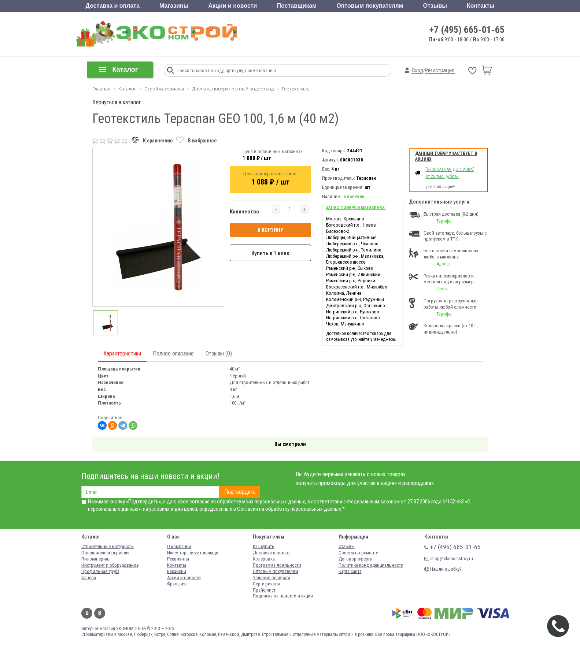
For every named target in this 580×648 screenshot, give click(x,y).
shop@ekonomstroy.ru (448, 558)
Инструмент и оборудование (109, 565)
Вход (417, 70)
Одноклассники (99, 613)
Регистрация (440, 70)
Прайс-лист (264, 590)
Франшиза (177, 583)
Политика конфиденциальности (371, 565)
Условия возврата (271, 577)
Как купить (263, 546)
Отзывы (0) (219, 353)
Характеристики (122, 353)
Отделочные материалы (105, 552)
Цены (442, 288)
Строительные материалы (107, 546)
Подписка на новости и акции (283, 596)
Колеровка (264, 559)
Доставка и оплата (113, 6)
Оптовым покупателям (369, 6)
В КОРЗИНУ (270, 230)
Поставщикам (297, 6)
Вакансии (176, 571)
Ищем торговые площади (192, 552)
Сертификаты (266, 583)
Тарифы (444, 221)
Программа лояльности (277, 565)
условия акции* (440, 186)
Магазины (173, 6)
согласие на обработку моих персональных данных (247, 501)
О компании (179, 546)
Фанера (88, 577)
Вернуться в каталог (116, 102)
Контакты (480, 6)
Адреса (443, 264)
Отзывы (435, 6)
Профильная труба (100, 571)
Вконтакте (86, 613)
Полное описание (173, 353)
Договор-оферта (355, 559)
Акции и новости (232, 6)
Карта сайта (350, 571)
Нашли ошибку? (443, 569)
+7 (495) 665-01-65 (467, 29)
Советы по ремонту (358, 552)
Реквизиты (178, 559)
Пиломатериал (96, 559)
